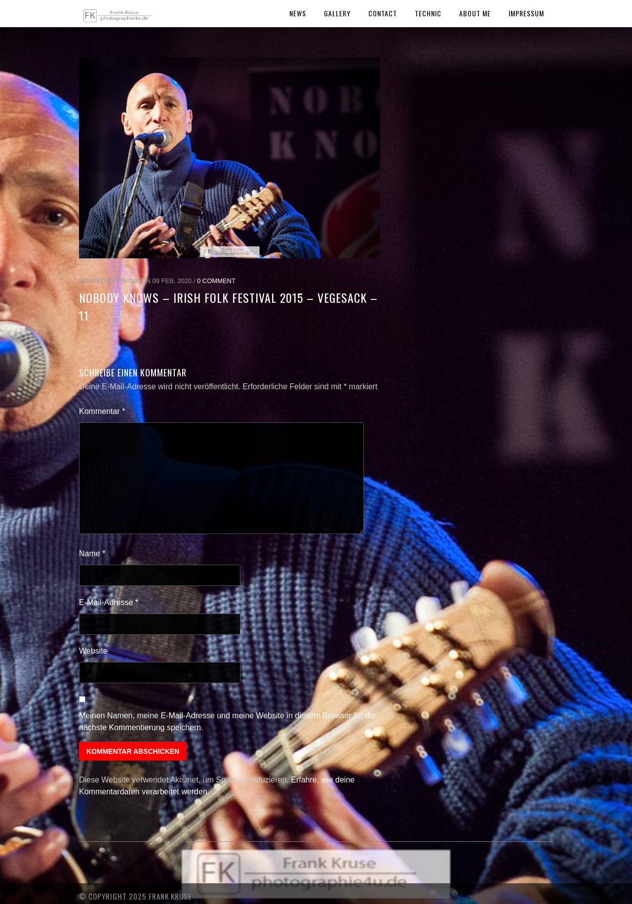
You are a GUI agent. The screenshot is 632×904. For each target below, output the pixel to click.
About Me (475, 13)
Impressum (526, 13)
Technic (428, 13)
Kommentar (102, 411)
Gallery (337, 13)
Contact (382, 13)
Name (92, 553)
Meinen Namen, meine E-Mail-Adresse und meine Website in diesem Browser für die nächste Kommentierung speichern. (227, 721)
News (297, 13)
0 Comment (216, 281)
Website (93, 651)
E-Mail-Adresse (108, 602)
